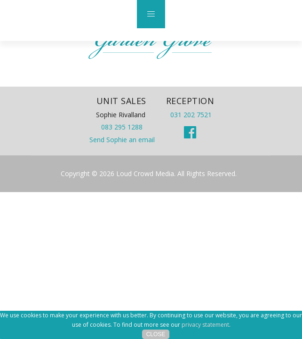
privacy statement (205, 325)
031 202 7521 (191, 114)
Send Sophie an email (122, 139)
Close (156, 334)
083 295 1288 (122, 126)
